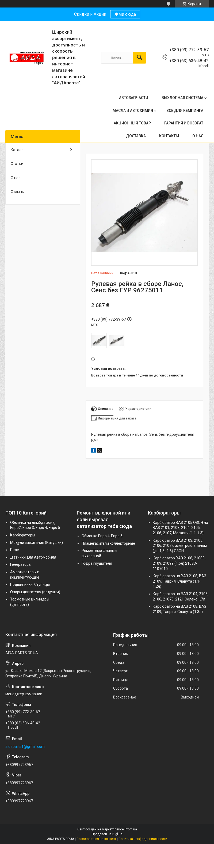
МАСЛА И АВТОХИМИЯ (133, 110)
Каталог (18, 150)
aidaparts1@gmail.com (25, 746)
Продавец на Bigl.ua (107, 834)
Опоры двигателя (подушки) (35, 592)
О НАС (197, 136)
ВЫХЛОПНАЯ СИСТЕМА (182, 98)
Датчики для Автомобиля (33, 557)
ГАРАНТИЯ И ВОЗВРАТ (183, 123)
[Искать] (139, 58)
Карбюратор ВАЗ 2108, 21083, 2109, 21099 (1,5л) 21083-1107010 (179, 563)
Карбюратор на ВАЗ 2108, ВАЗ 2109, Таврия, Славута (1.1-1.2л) (179, 581)
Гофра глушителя (97, 563)
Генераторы (20, 564)
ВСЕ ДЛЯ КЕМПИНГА (184, 110)
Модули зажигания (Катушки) (36, 542)
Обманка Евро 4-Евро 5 (102, 536)
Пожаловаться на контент (96, 839)
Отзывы (18, 192)
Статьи (17, 164)
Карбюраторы (22, 535)
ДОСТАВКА (136, 136)
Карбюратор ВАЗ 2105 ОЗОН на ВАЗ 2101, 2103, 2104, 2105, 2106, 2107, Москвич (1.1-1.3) (180, 527)
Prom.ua (131, 829)
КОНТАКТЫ (169, 136)
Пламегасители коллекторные (108, 543)
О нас (15, 178)
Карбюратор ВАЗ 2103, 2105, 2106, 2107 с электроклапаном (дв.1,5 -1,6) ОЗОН (180, 545)
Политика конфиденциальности (143, 839)
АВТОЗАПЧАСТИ (133, 98)
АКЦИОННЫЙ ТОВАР (132, 123)
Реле (14, 550)
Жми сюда (125, 14)
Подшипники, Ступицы (30, 584)
